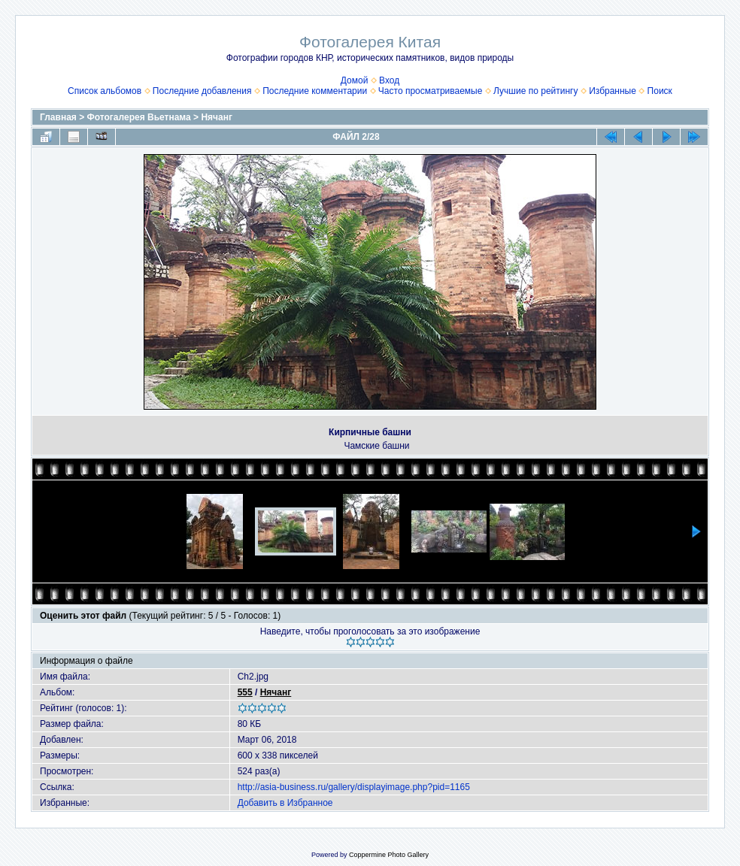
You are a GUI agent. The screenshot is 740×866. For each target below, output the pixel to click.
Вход (389, 80)
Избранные (612, 91)
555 (245, 692)
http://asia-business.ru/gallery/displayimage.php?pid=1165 (354, 787)
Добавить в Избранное (285, 803)
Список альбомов (104, 91)
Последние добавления (202, 91)
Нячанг (216, 117)
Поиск (660, 91)
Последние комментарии (314, 91)
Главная (58, 117)
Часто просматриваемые (430, 91)
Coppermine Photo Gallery (389, 854)
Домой (354, 80)
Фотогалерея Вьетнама (139, 117)
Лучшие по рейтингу (535, 91)
